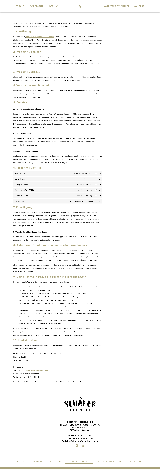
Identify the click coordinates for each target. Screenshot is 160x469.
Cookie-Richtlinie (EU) (79, 461)
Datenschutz (55, 461)
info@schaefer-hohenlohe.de (83, 441)
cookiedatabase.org (47, 382)
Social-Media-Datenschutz (108, 461)
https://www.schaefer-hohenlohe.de (40, 37)
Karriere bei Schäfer (116, 6)
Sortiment (36, 6)
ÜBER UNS (53, 6)
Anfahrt (20, 461)
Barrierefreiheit (136, 461)
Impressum (37, 461)
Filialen (21, 6)
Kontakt (139, 6)
